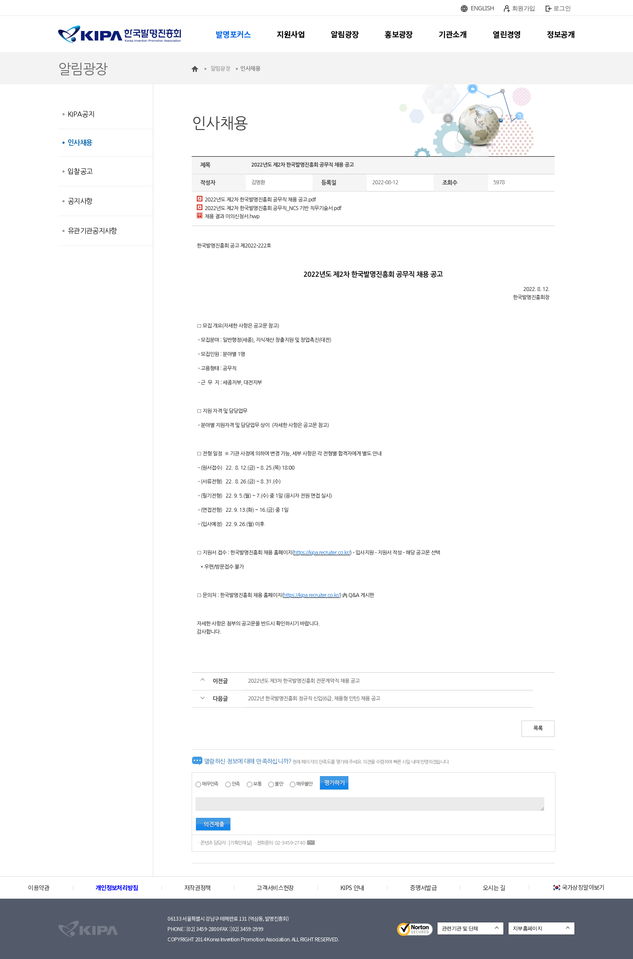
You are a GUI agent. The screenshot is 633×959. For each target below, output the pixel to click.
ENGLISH (482, 8)
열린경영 (507, 34)
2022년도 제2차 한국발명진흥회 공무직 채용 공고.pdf (256, 199)
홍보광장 (399, 34)
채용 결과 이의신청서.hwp (228, 216)
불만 (279, 784)
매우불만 (304, 784)
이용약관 (38, 888)
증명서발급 (423, 887)
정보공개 (561, 34)
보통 (257, 784)
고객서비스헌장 (275, 888)
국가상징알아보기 (578, 887)
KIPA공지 (81, 114)
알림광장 (345, 34)
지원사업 (291, 34)
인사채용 (80, 142)
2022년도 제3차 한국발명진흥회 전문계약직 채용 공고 (304, 681)
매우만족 (210, 784)
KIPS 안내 (352, 887)
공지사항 (80, 201)
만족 (236, 784)
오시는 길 (494, 888)
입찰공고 (80, 171)
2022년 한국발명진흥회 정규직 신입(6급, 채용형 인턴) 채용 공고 (314, 698)
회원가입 (523, 8)
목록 (538, 728)
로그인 (562, 8)
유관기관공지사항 (92, 230)
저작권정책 (197, 888)
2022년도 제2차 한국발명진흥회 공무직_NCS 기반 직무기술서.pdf (269, 208)
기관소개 (453, 34)
